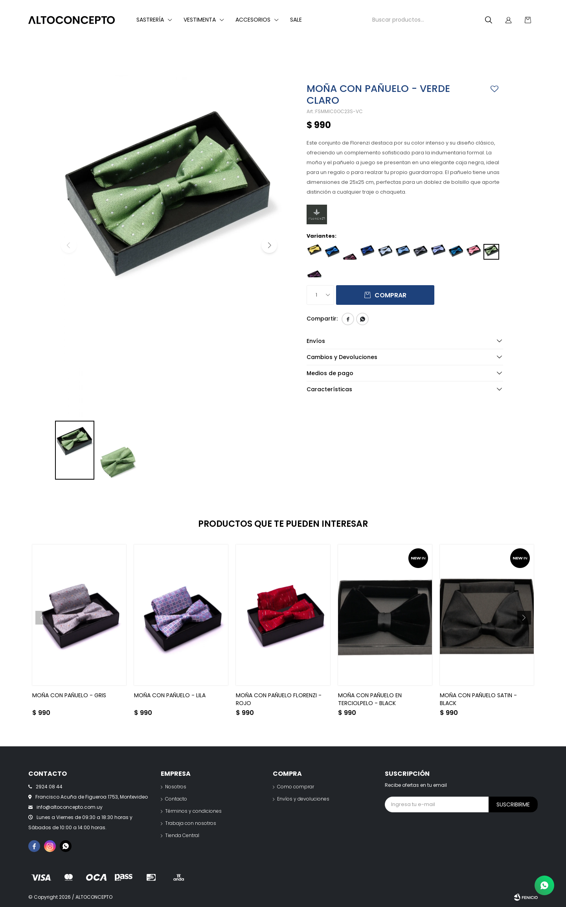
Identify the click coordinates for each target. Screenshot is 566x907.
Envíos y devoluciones (303, 798)
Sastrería (150, 20)
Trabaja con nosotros (190, 823)
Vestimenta (200, 20)
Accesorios (252, 20)
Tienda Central (182, 835)
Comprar (390, 295)
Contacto (176, 798)
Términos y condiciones (193, 811)
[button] (269, 245)
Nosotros (175, 786)
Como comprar (295, 786)
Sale (296, 20)
